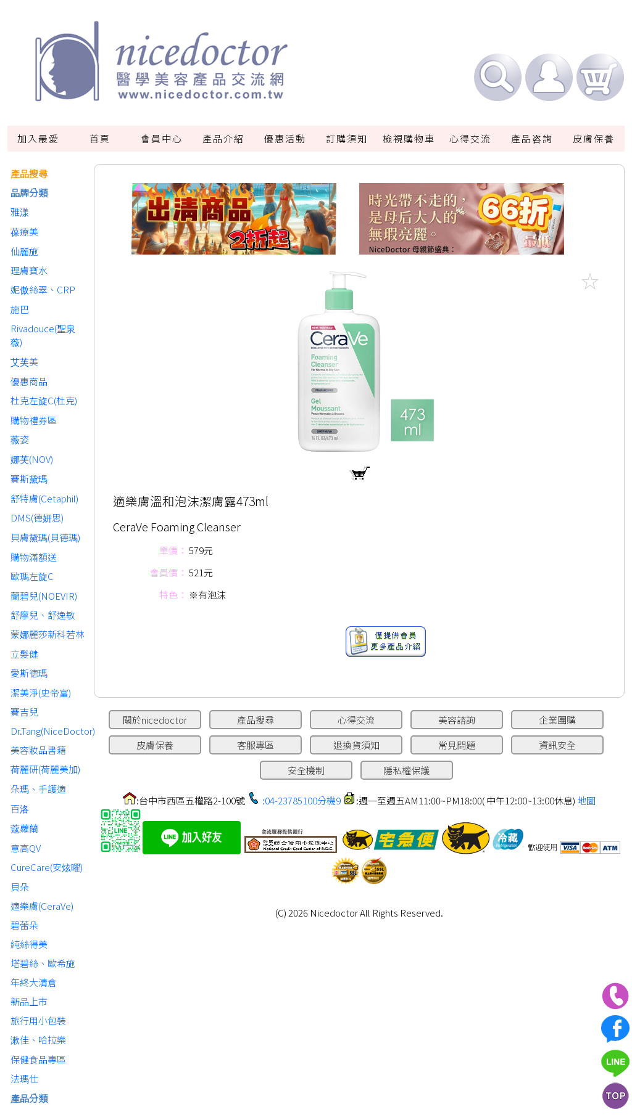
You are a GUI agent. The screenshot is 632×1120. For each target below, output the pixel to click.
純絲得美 (29, 944)
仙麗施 (24, 251)
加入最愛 (38, 138)
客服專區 (255, 744)
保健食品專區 (38, 1059)
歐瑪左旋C (32, 576)
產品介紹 (223, 138)
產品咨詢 (532, 138)
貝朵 (19, 886)
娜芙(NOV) (31, 458)
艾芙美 (24, 361)
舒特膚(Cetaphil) (44, 498)
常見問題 (456, 744)
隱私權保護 (406, 770)
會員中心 (162, 138)
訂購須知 (347, 138)
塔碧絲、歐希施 (42, 963)
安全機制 (306, 770)
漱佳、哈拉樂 (38, 1039)
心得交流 (470, 138)
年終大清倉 (33, 982)
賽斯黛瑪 (29, 478)
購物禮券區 (33, 420)
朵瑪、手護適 (38, 788)
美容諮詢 (456, 719)
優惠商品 (29, 381)
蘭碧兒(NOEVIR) (43, 595)
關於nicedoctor (155, 719)
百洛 (19, 808)
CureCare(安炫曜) (46, 866)
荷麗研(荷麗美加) (45, 768)
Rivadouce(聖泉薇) (42, 335)
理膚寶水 (29, 270)
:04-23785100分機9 (301, 800)
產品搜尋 (29, 173)
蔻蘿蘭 (24, 828)
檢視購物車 (409, 138)
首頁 (99, 138)
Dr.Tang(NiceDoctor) (49, 730)
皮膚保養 (594, 138)
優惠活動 (285, 138)
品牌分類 (29, 192)
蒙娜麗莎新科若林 (47, 633)
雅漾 (19, 211)
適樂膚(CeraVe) (41, 905)
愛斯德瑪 (29, 672)
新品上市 (29, 1001)
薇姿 (19, 439)
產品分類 (29, 1098)
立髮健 (24, 653)
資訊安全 (557, 744)
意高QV (25, 847)
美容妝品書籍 (38, 749)
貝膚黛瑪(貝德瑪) (45, 537)
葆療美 (24, 231)
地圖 (586, 800)
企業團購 (557, 719)
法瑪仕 (24, 1078)
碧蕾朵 (24, 924)
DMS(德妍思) (37, 517)
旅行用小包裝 (38, 1020)
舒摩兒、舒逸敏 (42, 614)
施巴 (19, 309)
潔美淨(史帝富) (40, 692)
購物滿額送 (33, 556)
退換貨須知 (356, 744)
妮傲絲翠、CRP (42, 289)
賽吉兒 (24, 711)
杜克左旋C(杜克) (43, 400)
